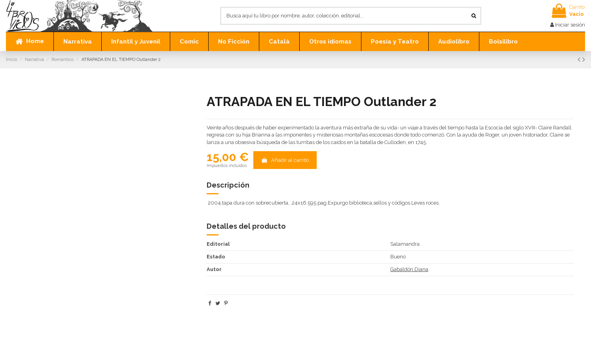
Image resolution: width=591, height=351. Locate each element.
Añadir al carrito (285, 160)
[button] (77, 41)
